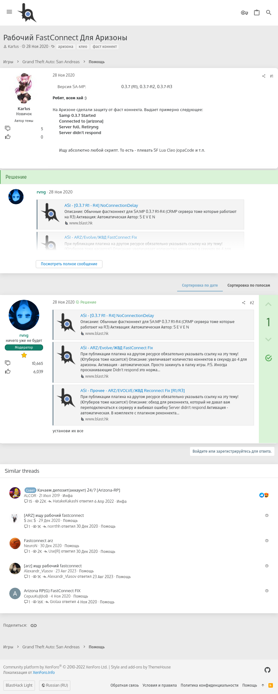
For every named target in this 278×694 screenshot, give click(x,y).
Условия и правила (160, 685)
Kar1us (13, 46)
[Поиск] (269, 13)
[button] (9, 12)
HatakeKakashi (65, 501)
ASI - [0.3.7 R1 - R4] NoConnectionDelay (101, 205)
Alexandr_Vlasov (38, 571)
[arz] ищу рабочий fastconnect (53, 565)
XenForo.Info (44, 672)
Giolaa (55, 602)
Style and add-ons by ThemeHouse (141, 667)
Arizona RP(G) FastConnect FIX (52, 590)
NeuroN (30, 545)
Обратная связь (124, 685)
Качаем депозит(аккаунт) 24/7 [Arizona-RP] (78, 490)
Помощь (70, 520)
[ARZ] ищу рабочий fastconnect (54, 515)
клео (83, 46)
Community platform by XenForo (55, 667)
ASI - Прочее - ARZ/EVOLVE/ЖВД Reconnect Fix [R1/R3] (132, 390)
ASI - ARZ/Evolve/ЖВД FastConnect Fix (116, 347)
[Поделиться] (263, 76)
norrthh (54, 526)
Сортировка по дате (200, 285)
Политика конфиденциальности (209, 685)
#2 (252, 302)
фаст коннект (105, 46)
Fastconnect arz (38, 540)
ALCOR (30, 495)
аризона (65, 46)
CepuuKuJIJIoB (36, 596)
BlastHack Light (19, 685)
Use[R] (54, 551)
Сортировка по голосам (249, 285)
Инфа (68, 495)
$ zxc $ (30, 520)
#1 (271, 76)
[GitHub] (267, 670)
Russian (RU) (54, 685)
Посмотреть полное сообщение (69, 263)
